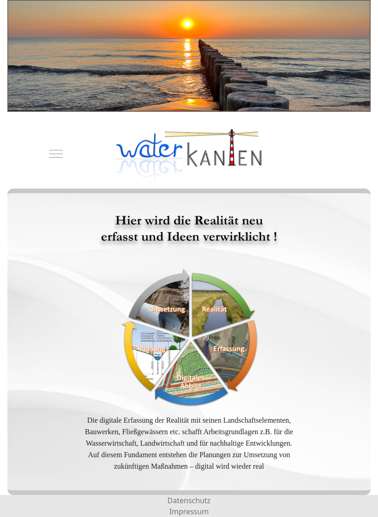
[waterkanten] (189, 154)
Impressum (189, 511)
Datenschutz (189, 500)
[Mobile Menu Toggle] (51, 154)
